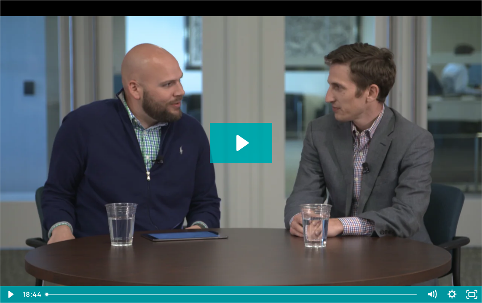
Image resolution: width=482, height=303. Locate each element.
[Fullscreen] (472, 294)
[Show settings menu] (452, 294)
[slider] (232, 294)
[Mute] (432, 294)
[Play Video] (10, 294)
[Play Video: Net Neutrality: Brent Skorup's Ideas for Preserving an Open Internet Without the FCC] (241, 143)
